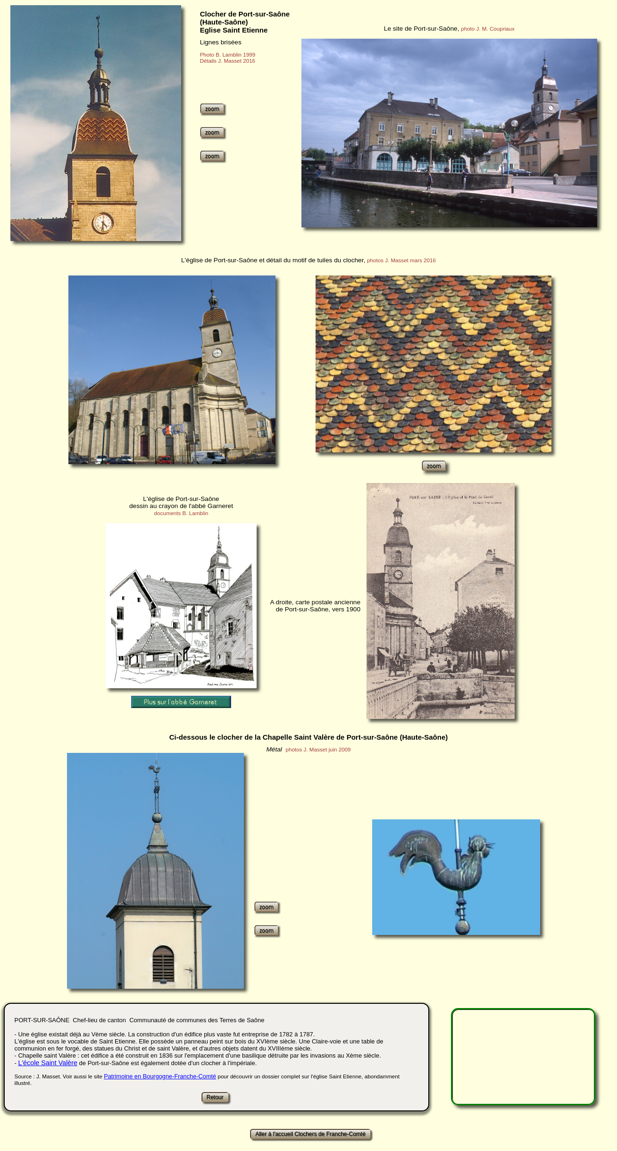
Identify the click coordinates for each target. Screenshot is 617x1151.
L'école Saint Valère (47, 1063)
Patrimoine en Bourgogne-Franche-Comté (160, 1076)
